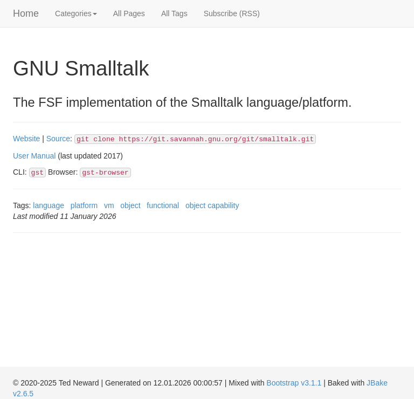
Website (26, 138)
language (48, 205)
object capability (212, 205)
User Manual (34, 156)
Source (58, 138)
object (130, 205)
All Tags (174, 13)
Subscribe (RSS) (232, 13)
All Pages (129, 13)
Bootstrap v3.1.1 (293, 383)
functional (163, 205)
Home (26, 13)
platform (84, 205)
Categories (76, 13)
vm (109, 205)
